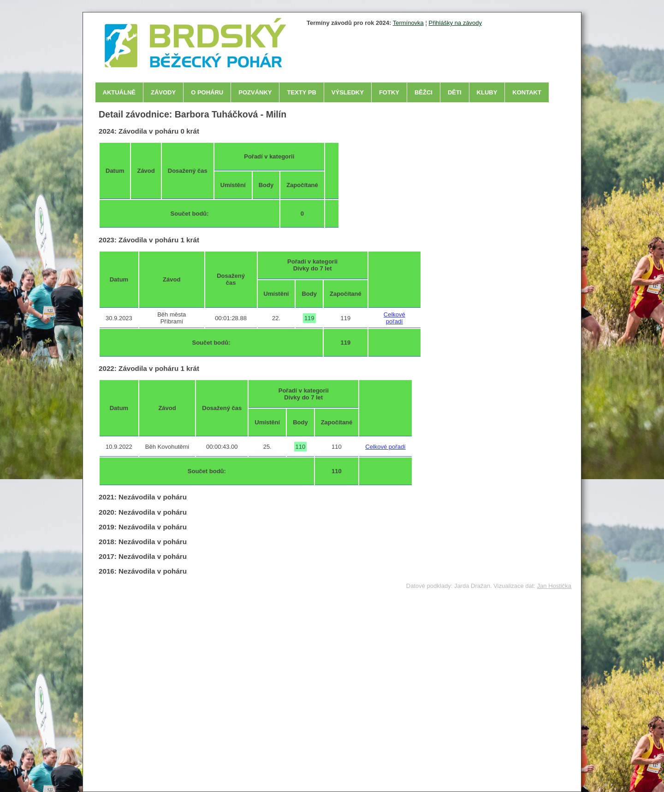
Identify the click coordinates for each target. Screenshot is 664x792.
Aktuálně (119, 92)
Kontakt (526, 92)
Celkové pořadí (394, 318)
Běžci (424, 92)
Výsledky (348, 92)
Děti (455, 92)
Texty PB (301, 92)
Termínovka (408, 22)
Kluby (487, 92)
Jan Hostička (554, 585)
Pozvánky (255, 92)
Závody (163, 92)
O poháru (207, 92)
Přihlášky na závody (455, 22)
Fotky (389, 92)
